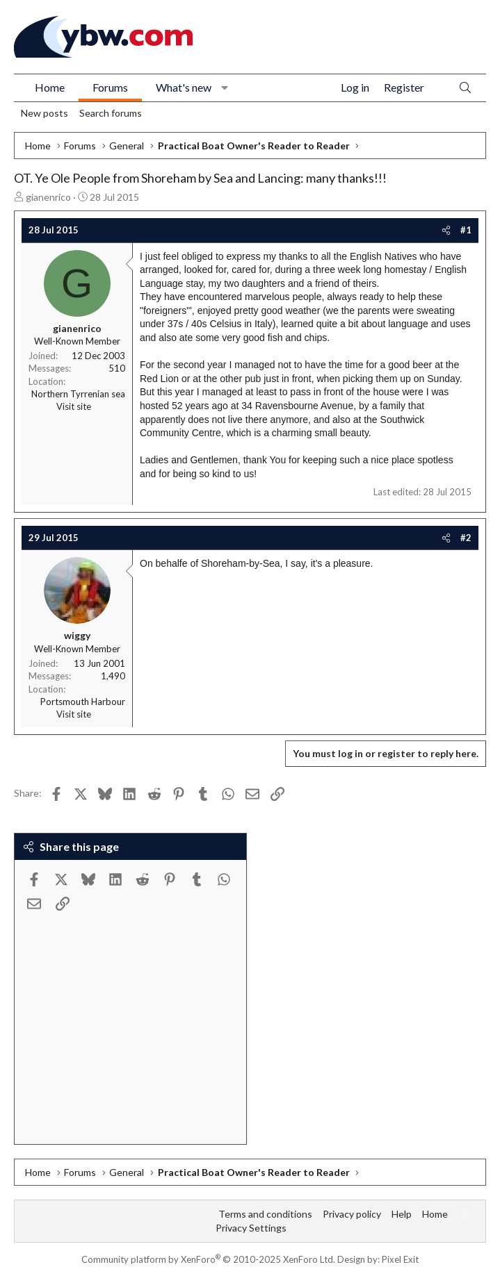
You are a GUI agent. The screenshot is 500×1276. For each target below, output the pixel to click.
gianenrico (48, 197)
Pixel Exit (400, 1259)
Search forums (110, 113)
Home (50, 87)
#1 (465, 229)
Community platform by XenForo (208, 1259)
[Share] (446, 230)
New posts (44, 113)
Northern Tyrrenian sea (78, 393)
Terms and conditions (265, 1214)
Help (402, 1214)
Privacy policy (352, 1214)
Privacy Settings (251, 1228)
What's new (183, 87)
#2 (465, 537)
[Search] (465, 87)
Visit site (73, 406)
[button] (224, 87)
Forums (110, 87)
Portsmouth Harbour (82, 701)
